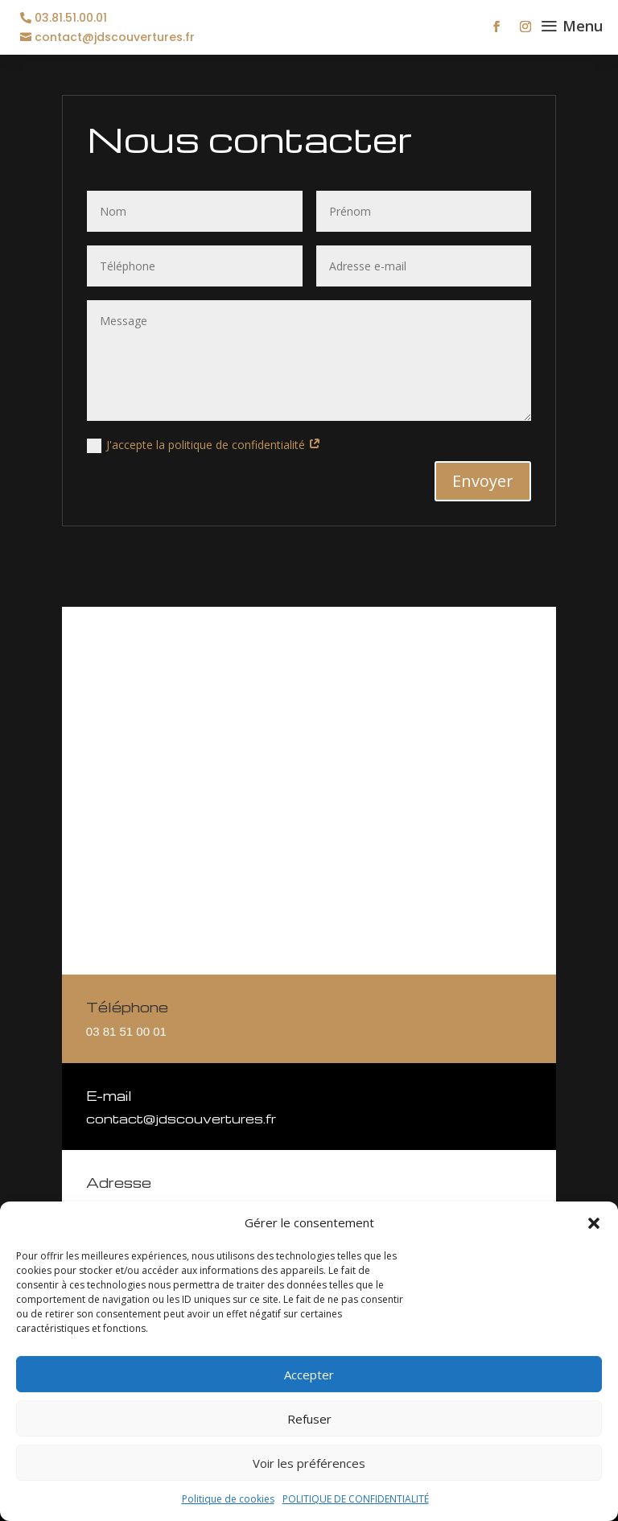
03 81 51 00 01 (126, 1031)
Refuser (309, 1419)
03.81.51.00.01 (71, 18)
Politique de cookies (228, 1499)
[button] (594, 1223)
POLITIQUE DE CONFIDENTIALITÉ (355, 1499)
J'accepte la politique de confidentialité (204, 445)
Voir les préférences (309, 1463)
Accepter (309, 1374)
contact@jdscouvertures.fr (115, 37)
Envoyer (482, 481)
